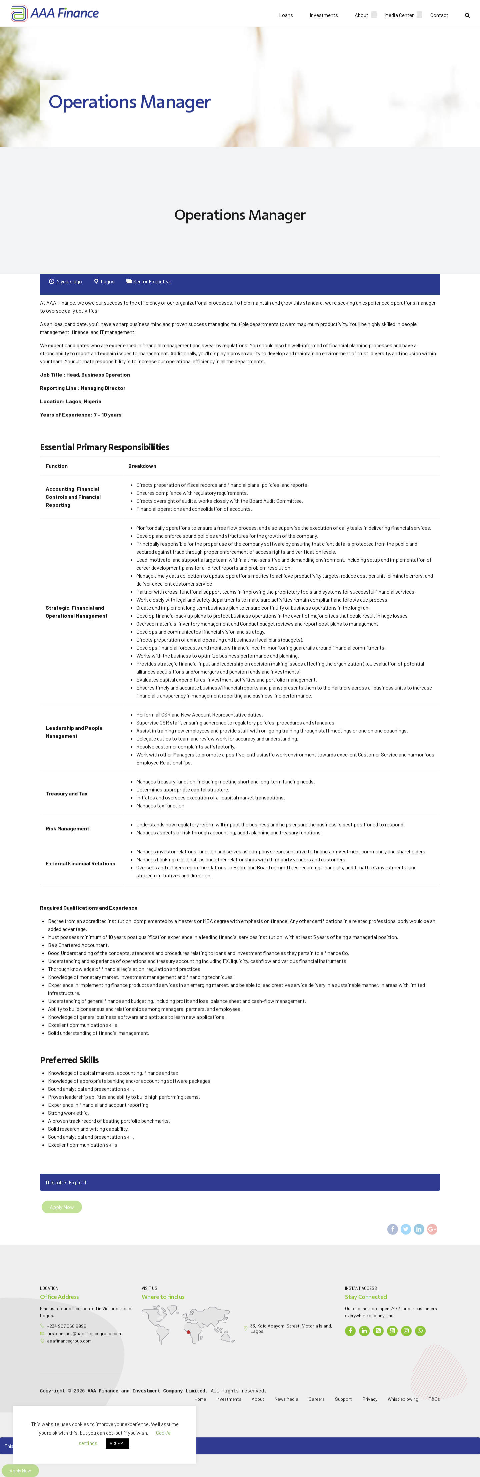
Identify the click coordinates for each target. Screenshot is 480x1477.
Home (200, 1399)
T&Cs (434, 1399)
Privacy (369, 1399)
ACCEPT (117, 1443)
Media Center (399, 15)
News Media (286, 1399)
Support (343, 1399)
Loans (286, 15)
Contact (439, 15)
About (361, 15)
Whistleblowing (403, 1399)
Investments (324, 15)
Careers (317, 1399)
